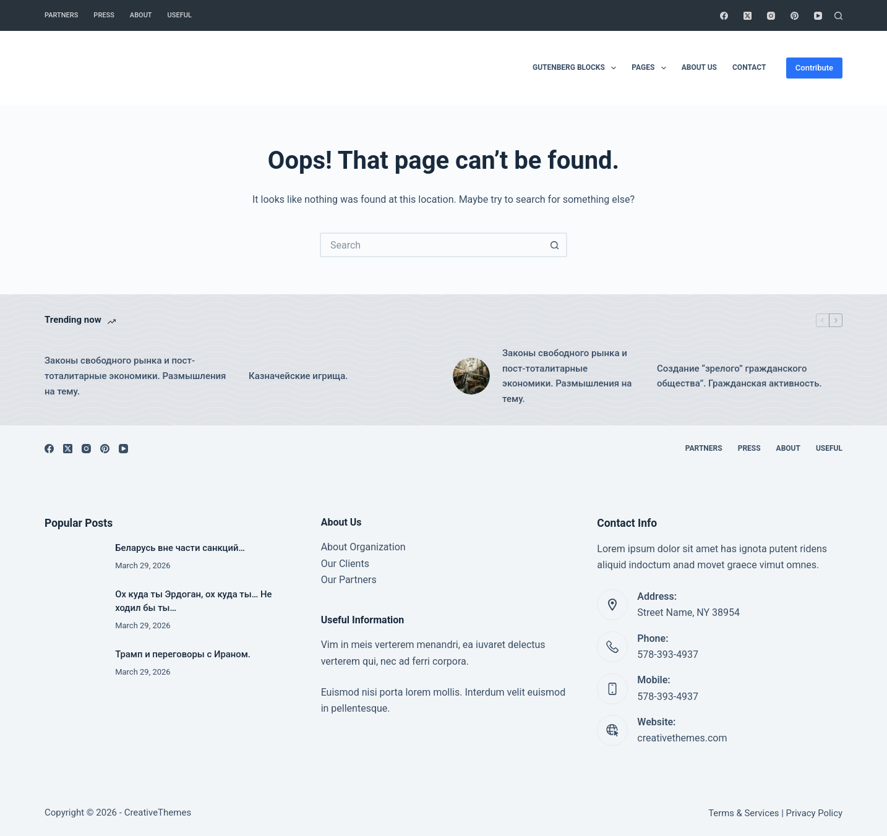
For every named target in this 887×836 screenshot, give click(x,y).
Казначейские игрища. (298, 376)
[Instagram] (771, 16)
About (141, 15)
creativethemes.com (682, 738)
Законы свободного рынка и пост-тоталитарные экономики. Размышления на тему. (135, 376)
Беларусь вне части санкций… (180, 547)
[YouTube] (818, 16)
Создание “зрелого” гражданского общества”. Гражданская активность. (739, 376)
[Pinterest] (795, 16)
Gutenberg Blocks (577, 68)
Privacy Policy (814, 813)
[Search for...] (431, 244)
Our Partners (349, 580)
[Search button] (554, 244)
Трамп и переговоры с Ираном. (183, 654)
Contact (749, 67)
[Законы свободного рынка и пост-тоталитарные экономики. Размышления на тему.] (471, 376)
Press (103, 15)
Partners (61, 15)
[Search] (838, 16)
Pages (651, 68)
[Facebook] (724, 16)
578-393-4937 (667, 654)
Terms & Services (743, 813)
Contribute (814, 67)
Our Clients (345, 563)
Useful (180, 15)
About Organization (363, 547)
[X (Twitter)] (747, 16)
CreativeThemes (158, 812)
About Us (699, 67)
